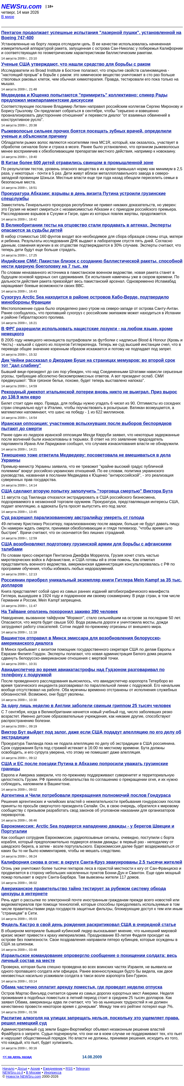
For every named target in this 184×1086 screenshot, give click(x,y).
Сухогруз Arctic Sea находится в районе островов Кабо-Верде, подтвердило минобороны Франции (85, 300)
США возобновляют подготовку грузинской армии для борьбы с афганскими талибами (86, 547)
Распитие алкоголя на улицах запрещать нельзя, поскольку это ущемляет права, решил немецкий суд (90, 1020)
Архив (35, 1069)
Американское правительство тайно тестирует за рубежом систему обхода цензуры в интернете (83, 891)
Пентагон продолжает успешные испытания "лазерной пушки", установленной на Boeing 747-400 (91, 35)
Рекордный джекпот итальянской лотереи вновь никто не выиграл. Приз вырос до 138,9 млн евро (89, 394)
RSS (69, 1069)
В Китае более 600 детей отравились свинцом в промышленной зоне (77, 162)
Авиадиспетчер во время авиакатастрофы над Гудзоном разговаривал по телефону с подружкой (83, 672)
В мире (7, 17)
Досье (22, 1069)
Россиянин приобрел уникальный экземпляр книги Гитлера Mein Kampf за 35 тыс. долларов (91, 583)
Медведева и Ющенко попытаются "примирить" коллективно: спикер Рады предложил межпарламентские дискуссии (84, 98)
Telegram (83, 1069)
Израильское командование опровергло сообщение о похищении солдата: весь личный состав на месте (89, 958)
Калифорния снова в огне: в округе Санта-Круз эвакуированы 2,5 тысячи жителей (91, 862)
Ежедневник (53, 1069)
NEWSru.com (21, 6)
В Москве (33, 1072)
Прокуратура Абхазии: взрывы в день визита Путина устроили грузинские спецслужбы (83, 196)
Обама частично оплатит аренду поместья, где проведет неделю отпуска (81, 987)
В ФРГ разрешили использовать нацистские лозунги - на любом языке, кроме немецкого (87, 331)
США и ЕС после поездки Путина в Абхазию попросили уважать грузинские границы (84, 766)
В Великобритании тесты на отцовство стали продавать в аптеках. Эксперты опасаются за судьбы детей (86, 228)
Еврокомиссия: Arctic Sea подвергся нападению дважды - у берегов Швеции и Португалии (87, 829)
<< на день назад (17, 1057)
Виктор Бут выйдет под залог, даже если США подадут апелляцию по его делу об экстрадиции (91, 735)
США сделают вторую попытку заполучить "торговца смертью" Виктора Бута (87, 491)
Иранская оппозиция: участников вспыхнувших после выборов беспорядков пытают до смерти (86, 426)
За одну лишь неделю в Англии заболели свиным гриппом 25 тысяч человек (86, 705)
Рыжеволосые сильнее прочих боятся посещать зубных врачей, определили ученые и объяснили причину (86, 134)
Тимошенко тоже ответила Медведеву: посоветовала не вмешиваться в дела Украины (86, 458)
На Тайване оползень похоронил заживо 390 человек (59, 611)
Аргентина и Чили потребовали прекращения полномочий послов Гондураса (86, 795)
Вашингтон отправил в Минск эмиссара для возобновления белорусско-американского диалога (81, 641)
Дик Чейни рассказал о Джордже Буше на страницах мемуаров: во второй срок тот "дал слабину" (88, 363)
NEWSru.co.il (12, 1072)
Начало (8, 1069)
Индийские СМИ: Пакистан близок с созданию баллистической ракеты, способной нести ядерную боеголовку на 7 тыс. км (92, 264)
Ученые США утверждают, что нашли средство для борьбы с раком (75, 64)
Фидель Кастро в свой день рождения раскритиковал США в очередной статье (88, 924)
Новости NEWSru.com (23, 1076)
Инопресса (53, 1072)
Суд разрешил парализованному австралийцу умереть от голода (72, 517)
